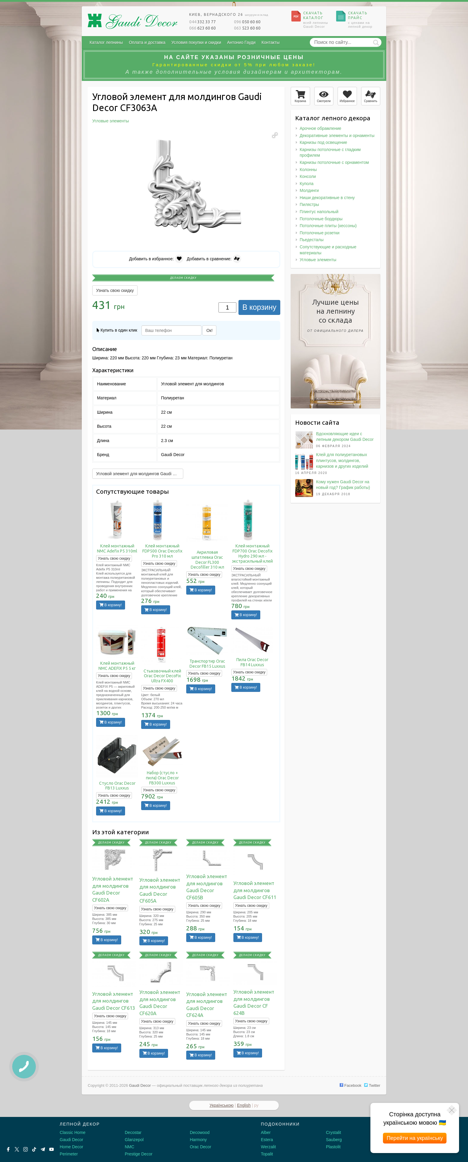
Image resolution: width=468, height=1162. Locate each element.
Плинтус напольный (319, 211)
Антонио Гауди (241, 42)
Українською (221, 1105)
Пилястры (309, 204)
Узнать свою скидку (115, 290)
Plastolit (333, 1146)
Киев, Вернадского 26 (228, 14)
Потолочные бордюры (321, 218)
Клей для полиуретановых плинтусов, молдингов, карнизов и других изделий (342, 460)
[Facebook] (8, 1149)
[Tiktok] (34, 1149)
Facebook (350, 1085)
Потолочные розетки (319, 232)
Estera (267, 1139)
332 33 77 (202, 21)
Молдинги (309, 190)
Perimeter (69, 1154)
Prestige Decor (139, 1154)
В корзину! (110, 605)
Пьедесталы (312, 239)
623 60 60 (202, 28)
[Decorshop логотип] (24, 1131)
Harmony (198, 1139)
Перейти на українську (415, 1138)
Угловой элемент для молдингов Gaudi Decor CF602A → (139, 473)
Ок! (209, 330)
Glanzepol (134, 1139)
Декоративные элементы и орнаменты (337, 135)
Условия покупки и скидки (196, 42)
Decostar (133, 1132)
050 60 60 (247, 21)
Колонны (308, 169)
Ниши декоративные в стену (327, 197)
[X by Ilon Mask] (17, 1149)
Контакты (270, 42)
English (244, 1105)
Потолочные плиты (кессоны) (328, 225)
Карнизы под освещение (323, 142)
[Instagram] (25, 1149)
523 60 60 (247, 28)
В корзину (259, 307)
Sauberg (334, 1139)
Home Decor (71, 1146)
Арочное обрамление (320, 128)
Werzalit (268, 1146)
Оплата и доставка (147, 42)
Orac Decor (200, 1146)
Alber (266, 1132)
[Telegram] (43, 1149)
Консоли (308, 176)
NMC (129, 1146)
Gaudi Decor (71, 1139)
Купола (306, 183)
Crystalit (333, 1132)
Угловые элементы (318, 259)
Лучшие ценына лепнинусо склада (335, 316)
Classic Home (72, 1132)
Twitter (372, 1085)
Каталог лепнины (106, 42)
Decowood (200, 1132)
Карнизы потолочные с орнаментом (334, 162)
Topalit (267, 1154)
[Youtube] (51, 1149)
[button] (275, 135)
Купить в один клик (117, 330)
